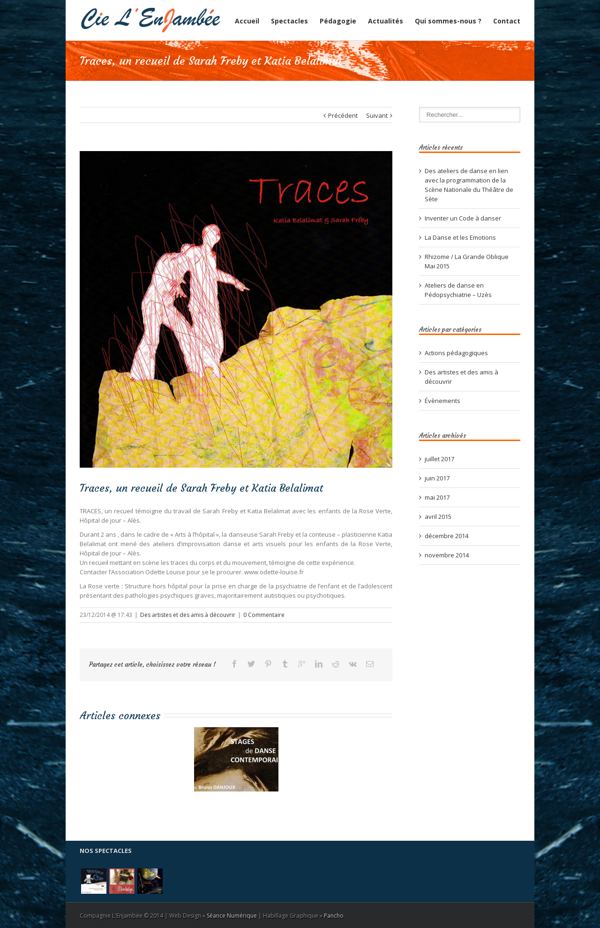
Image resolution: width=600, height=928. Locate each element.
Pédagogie (338, 20)
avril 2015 (438, 516)
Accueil (247, 20)
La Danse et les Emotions (460, 237)
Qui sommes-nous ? (448, 20)
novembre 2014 (447, 555)
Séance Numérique (232, 916)
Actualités (385, 20)
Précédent (343, 115)
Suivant (377, 115)
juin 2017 (437, 478)
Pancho (334, 916)
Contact (506, 20)
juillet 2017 (439, 459)
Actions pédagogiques (456, 353)
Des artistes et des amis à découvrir (187, 615)
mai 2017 (437, 497)
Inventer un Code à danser (463, 218)
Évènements (442, 400)
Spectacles (289, 20)
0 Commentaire (264, 615)
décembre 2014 (446, 536)
